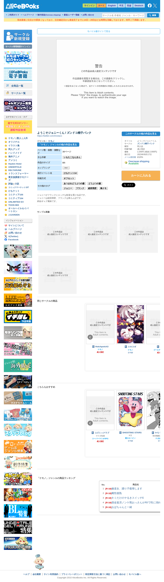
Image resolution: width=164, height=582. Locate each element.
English (112, 5)
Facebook (13, 239)
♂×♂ (66, 168)
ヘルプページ (28, 15)
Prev (90, 337)
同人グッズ (14, 149)
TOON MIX (13, 205)
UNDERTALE (15, 167)
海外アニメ (14, 156)
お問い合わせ (88, 15)
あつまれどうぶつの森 (74, 183)
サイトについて (16, 225)
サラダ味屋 (100, 436)
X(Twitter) (13, 236)
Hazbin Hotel (14, 164)
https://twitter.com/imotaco (49, 136)
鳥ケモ (103, 188)
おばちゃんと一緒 (121, 507)
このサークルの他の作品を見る (141, 133)
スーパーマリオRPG (100, 439)
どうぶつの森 (94, 183)
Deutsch (139, 5)
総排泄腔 (92, 188)
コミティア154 (15, 198)
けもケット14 (70, 173)
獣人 (19, 138)
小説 (17, 184)
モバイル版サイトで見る (98, 31)
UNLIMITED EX (16, 202)
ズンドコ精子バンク (146, 143)
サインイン (89, 5)
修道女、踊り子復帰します (126, 488)
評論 (10, 184)
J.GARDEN (14, 215)
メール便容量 (130, 157)
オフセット (69, 178)
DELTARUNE (14, 170)
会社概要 (37, 574)
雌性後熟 (116, 493)
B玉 (130, 435)
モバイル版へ (135, 574)
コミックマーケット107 (18, 187)
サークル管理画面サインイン (17, 46)
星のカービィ (130, 438)
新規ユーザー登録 (71, 15)
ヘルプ (26, 574)
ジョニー (68, 188)
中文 (121, 5)
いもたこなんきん (72, 157)
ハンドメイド (15, 153)
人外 (25, 138)
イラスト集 (14, 145)
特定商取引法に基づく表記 (97, 574)
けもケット (14, 191)
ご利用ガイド (13, 15)
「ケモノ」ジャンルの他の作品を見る (58, 144)
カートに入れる (141, 175)
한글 (129, 5)
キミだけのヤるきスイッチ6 (127, 497)
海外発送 (49, 15)
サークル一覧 (16, 93)
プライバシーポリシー (71, 574)
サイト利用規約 (51, 574)
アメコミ (12, 160)
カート (101, 5)
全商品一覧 (14, 85)
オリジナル (14, 142)
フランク (80, 188)
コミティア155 (15, 194)
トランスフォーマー (18, 173)
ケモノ (11, 138)
